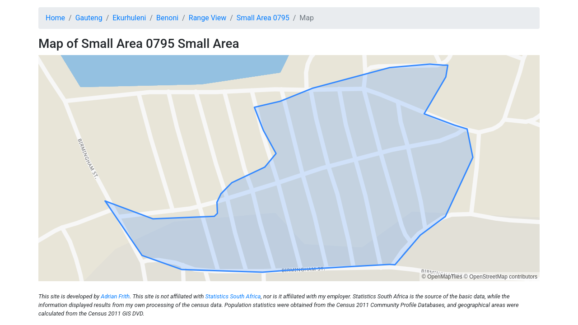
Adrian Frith (115, 296)
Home (55, 18)
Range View (207, 18)
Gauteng (89, 18)
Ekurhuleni (129, 18)
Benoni (167, 18)
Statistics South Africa (233, 296)
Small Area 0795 (263, 18)
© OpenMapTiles (442, 277)
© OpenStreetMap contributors (500, 277)
